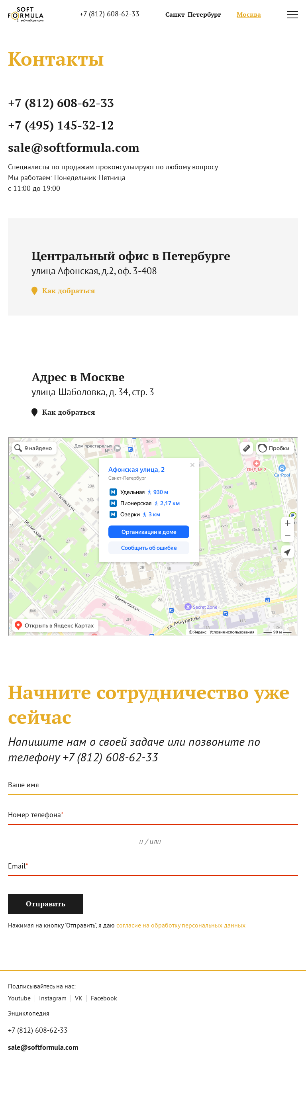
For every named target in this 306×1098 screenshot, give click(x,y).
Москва (249, 14)
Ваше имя (23, 786)
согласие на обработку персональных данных (180, 926)
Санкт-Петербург (193, 14)
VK (78, 999)
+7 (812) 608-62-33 (109, 14)
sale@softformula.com (73, 147)
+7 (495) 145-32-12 (61, 125)
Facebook (104, 999)
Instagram (53, 999)
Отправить (45, 903)
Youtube (19, 999)
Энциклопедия (28, 1014)
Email (17, 867)
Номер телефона (34, 816)
